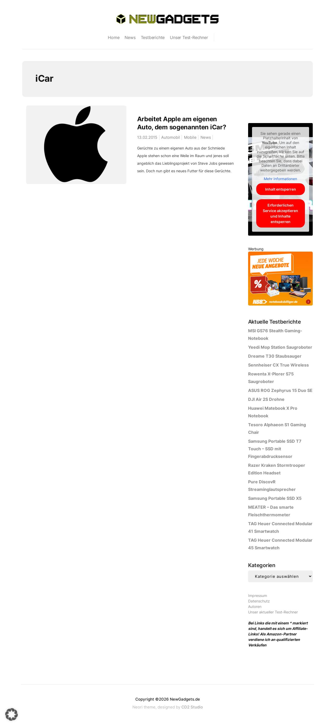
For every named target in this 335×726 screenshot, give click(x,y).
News (130, 37)
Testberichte (153, 37)
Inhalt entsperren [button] (280, 189)
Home (113, 37)
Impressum (257, 595)
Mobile (190, 137)
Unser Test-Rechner (189, 37)
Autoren (254, 606)
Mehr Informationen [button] (280, 178)
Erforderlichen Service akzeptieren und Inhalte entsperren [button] (280, 213)
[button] (11, 714)
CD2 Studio (192, 707)
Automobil (170, 137)
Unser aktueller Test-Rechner (273, 612)
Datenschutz (259, 601)
